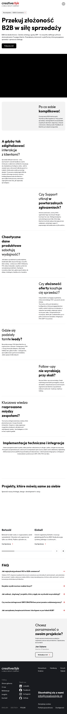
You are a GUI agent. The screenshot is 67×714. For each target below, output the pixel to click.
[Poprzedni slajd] (57, 551)
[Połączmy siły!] (9, 45)
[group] (33, 521)
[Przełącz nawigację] (63, 4)
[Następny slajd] (63, 551)
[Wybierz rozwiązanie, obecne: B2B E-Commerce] (14, 12)
